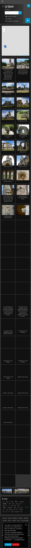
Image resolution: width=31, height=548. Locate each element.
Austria (9, 518)
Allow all (8, 544)
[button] (5, 47)
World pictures (11, 16)
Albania (5, 518)
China (9, 520)
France (9, 18)
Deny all (16, 544)
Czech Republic (25, 520)
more (27, 507)
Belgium (21, 518)
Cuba (18, 520)
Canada (5, 520)
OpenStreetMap (25, 55)
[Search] (12, 12)
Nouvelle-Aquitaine (12, 21)
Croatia (14, 520)
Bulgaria (26, 518)
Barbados (15, 518)
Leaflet (18, 55)
